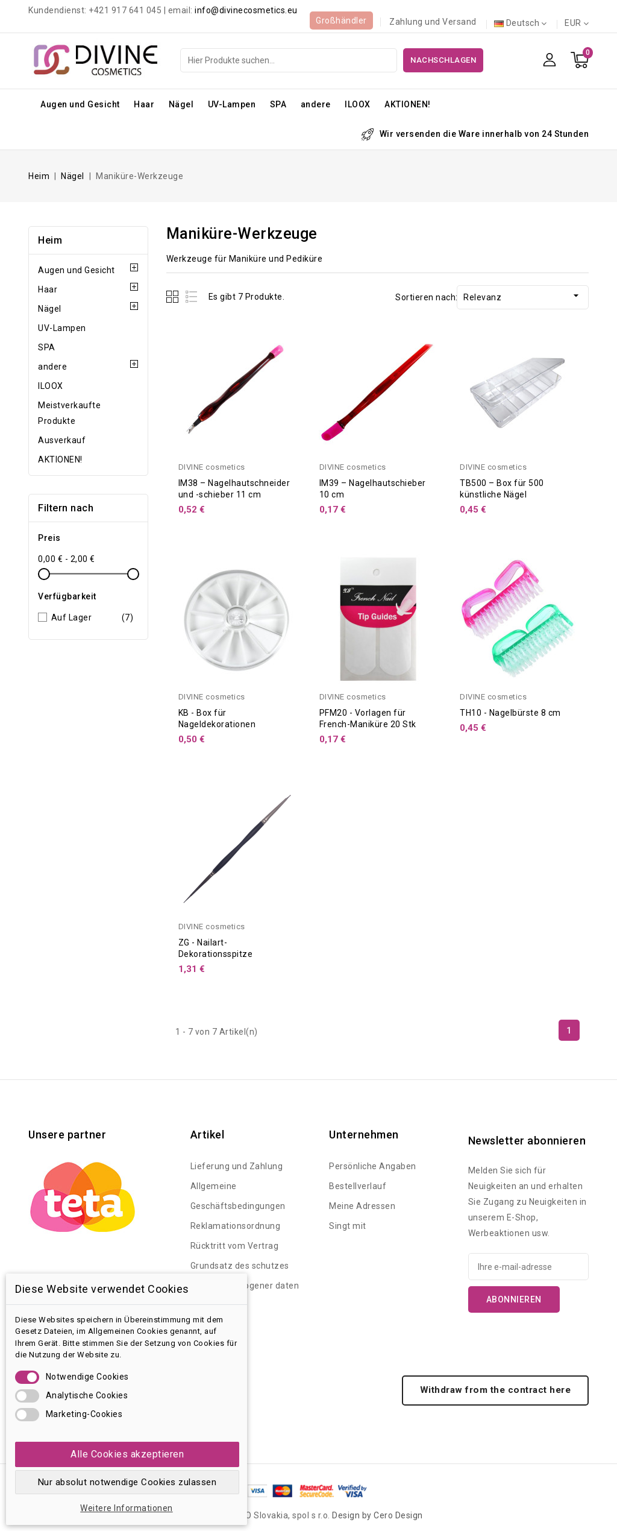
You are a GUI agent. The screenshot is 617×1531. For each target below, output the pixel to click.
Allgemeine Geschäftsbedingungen (238, 1196)
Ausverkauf (62, 440)
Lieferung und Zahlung (236, 1166)
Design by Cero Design (377, 1515)
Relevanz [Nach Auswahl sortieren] (522, 295)
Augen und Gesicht (80, 104)
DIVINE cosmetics (211, 467)
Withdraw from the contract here (495, 1389)
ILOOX (358, 104)
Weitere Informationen (126, 1508)
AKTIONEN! (407, 104)
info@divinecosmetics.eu (246, 10)
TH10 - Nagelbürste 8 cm (510, 713)
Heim (50, 240)
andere (316, 104)
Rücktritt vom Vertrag (234, 1246)
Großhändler (341, 20)
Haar (144, 104)
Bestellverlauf (357, 1186)
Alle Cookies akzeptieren (127, 1454)
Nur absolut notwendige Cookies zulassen (127, 1482)
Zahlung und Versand (433, 22)
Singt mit (347, 1226)
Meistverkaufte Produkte (69, 413)
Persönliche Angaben (372, 1166)
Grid (173, 296)
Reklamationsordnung (235, 1226)
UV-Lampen (232, 104)
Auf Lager (92, 617)
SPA (278, 104)
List (191, 296)
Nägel (181, 104)
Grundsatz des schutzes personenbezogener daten (244, 1275)
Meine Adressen (362, 1206)
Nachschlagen (443, 60)
